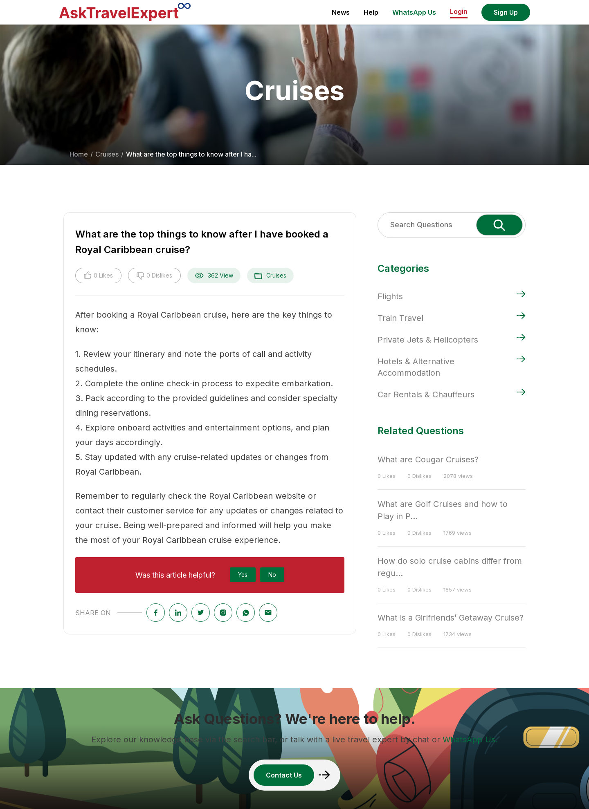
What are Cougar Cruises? (428, 459)
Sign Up (506, 12)
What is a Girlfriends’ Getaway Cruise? (451, 618)
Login (459, 11)
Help (371, 12)
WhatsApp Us (414, 12)
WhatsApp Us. (470, 739)
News (341, 12)
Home (79, 154)
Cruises (107, 154)
